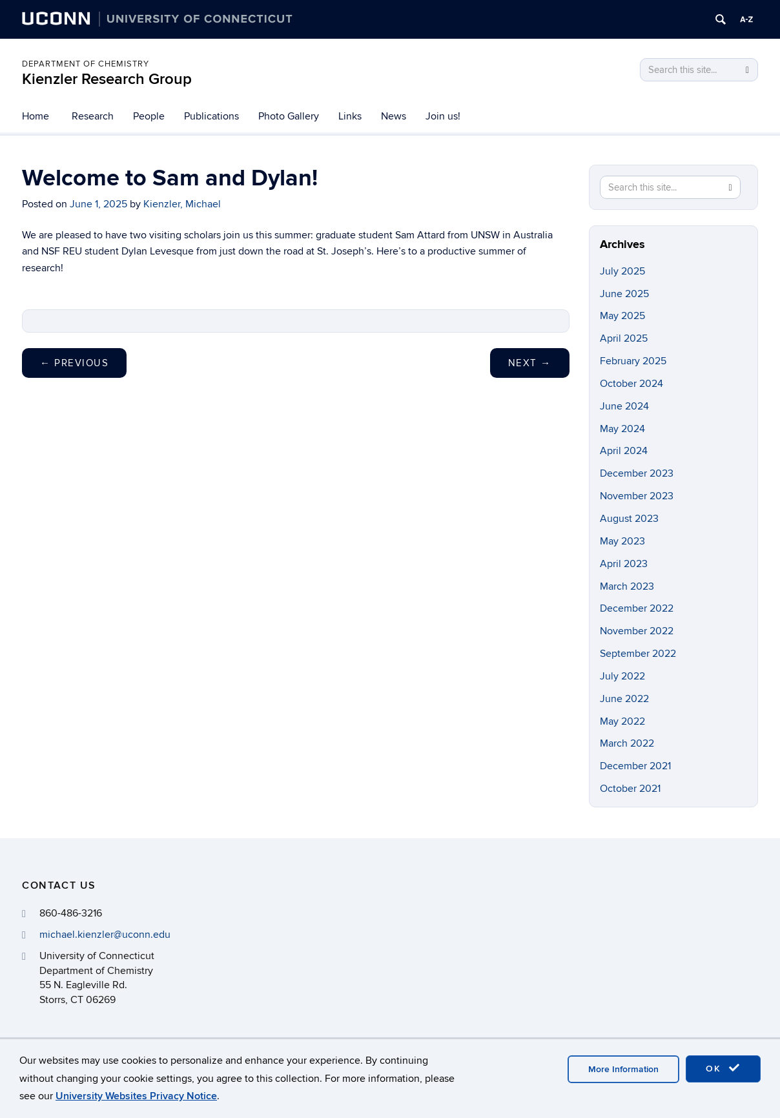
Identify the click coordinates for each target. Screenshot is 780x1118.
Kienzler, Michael (182, 204)
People (149, 116)
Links (350, 116)
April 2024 (624, 450)
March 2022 (627, 743)
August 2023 (629, 518)
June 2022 (624, 698)
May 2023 (622, 541)
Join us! (443, 116)
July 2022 (622, 676)
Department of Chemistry (85, 64)
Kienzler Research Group (107, 79)
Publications (211, 116)
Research (93, 116)
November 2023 (636, 496)
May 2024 (622, 428)
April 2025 (624, 338)
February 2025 (633, 361)
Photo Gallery (288, 116)
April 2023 (624, 563)
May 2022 (622, 721)
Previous (74, 363)
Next (529, 363)
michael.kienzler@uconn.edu (104, 934)
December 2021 (635, 766)
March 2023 (627, 586)
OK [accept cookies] (723, 1068)
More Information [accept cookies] (623, 1069)
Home (35, 116)
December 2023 (636, 473)
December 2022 (636, 608)
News (393, 116)
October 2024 (631, 383)
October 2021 (630, 788)
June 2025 (624, 293)
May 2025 (622, 315)
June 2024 (624, 406)
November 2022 (636, 631)
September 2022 (638, 653)
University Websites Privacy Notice (136, 1096)
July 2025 (622, 271)
